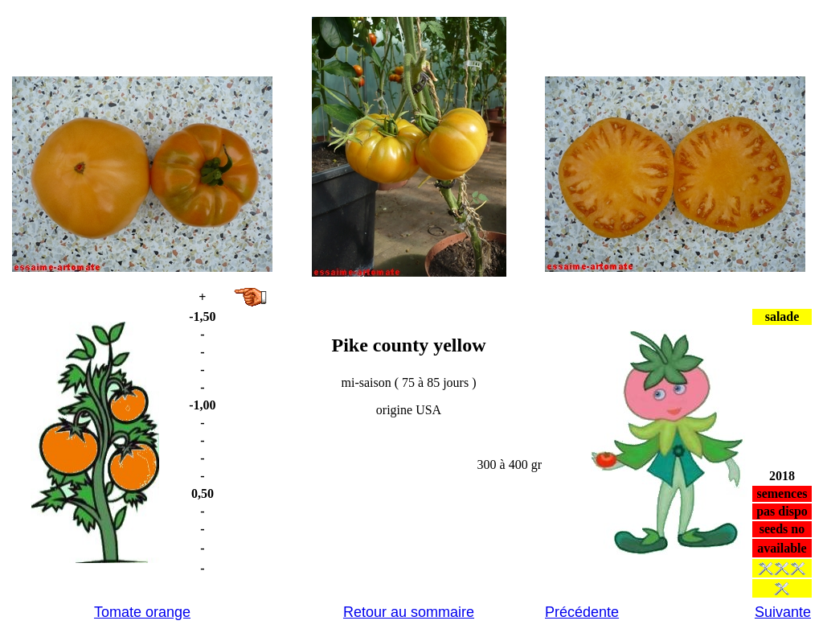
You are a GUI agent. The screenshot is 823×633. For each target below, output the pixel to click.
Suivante (783, 612)
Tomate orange (142, 612)
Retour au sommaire (408, 612)
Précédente (582, 612)
